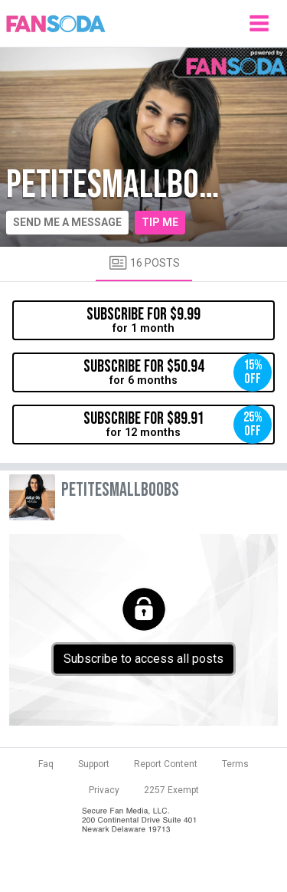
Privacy (104, 790)
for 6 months (177, 372)
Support (93, 764)
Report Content (165, 764)
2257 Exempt (171, 790)
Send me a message (67, 222)
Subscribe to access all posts (143, 658)
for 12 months (177, 424)
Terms (235, 764)
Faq (46, 764)
